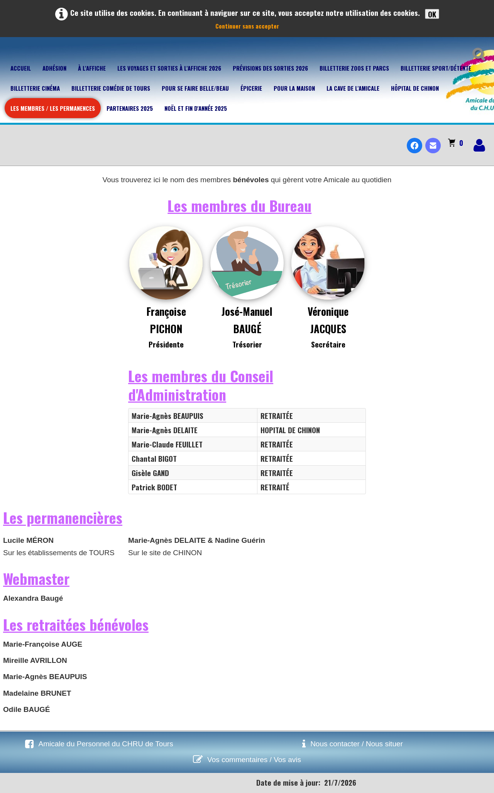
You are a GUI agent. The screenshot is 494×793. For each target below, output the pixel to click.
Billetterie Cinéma (35, 88)
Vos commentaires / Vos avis (254, 760)
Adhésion (54, 68)
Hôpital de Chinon (415, 88)
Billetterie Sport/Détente (436, 68)
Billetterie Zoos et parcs (354, 68)
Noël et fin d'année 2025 (195, 108)
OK (432, 14)
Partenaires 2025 (130, 108)
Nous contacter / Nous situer (356, 744)
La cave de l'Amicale (353, 88)
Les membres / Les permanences (52, 108)
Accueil (20, 68)
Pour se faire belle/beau (195, 88)
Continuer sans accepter (247, 26)
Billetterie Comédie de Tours (110, 88)
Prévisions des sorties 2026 (270, 68)
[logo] (9, 139)
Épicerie (251, 88)
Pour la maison (294, 88)
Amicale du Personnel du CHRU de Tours (105, 744)
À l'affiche (92, 68)
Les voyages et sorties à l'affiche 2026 (169, 68)
